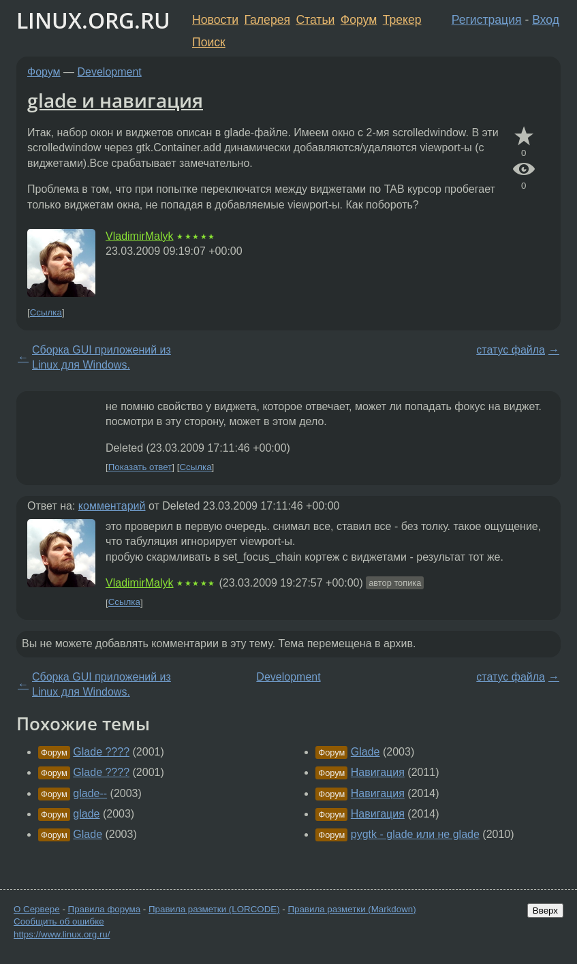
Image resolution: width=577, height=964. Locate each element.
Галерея (267, 20)
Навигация (378, 772)
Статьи (315, 20)
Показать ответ (140, 467)
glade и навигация (115, 100)
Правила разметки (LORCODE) (214, 909)
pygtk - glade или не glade (415, 834)
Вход (545, 20)
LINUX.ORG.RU (93, 20)
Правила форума (104, 909)
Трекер (402, 20)
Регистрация (487, 20)
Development (110, 72)
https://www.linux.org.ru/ (62, 934)
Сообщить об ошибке (59, 921)
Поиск (208, 42)
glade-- (90, 793)
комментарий (112, 506)
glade (86, 814)
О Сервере (37, 909)
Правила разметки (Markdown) (351, 909)
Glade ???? (101, 752)
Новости (215, 20)
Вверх (545, 910)
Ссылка (46, 312)
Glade (87, 834)
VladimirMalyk (140, 236)
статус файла (510, 350)
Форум (359, 20)
